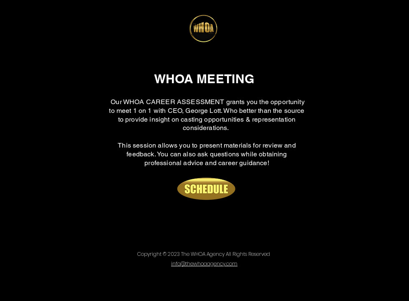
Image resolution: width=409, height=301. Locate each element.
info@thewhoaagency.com (204, 263)
